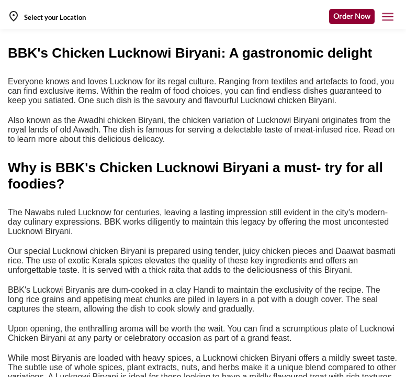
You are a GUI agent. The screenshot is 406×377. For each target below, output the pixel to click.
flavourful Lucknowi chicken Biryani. (270, 100)
